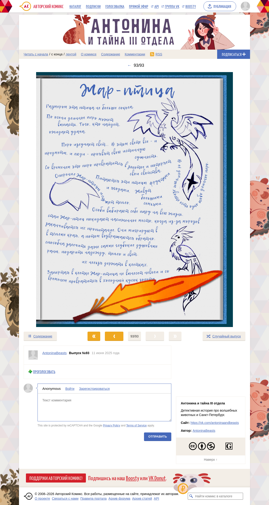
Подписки (93, 6)
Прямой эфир (138, 6)
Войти (69, 388)
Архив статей (142, 498)
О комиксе (88, 54)
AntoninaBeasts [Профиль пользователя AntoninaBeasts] (54, 353)
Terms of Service (136, 425)
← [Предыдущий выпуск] (129, 65)
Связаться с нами (65, 498)
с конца (57, 54)
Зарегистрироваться (94, 388)
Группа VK (172, 6)
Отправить (157, 436)
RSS (159, 54)
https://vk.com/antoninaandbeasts (215, 423)
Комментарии (135, 54)
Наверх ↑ (210, 459)
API (156, 6)
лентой (71, 54)
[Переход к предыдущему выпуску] (48, 199)
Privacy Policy (111, 425)
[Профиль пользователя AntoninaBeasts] (33, 355)
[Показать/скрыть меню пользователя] (244, 6)
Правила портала (93, 498)
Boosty (190, 6)
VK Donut (157, 477)
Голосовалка (114, 6)
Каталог (75, 6)
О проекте (42, 498)
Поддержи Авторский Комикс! (55, 478)
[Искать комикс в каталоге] (191, 496)
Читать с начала (36, 54)
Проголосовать (44, 371)
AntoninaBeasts (204, 430)
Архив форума (119, 498)
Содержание (110, 54)
